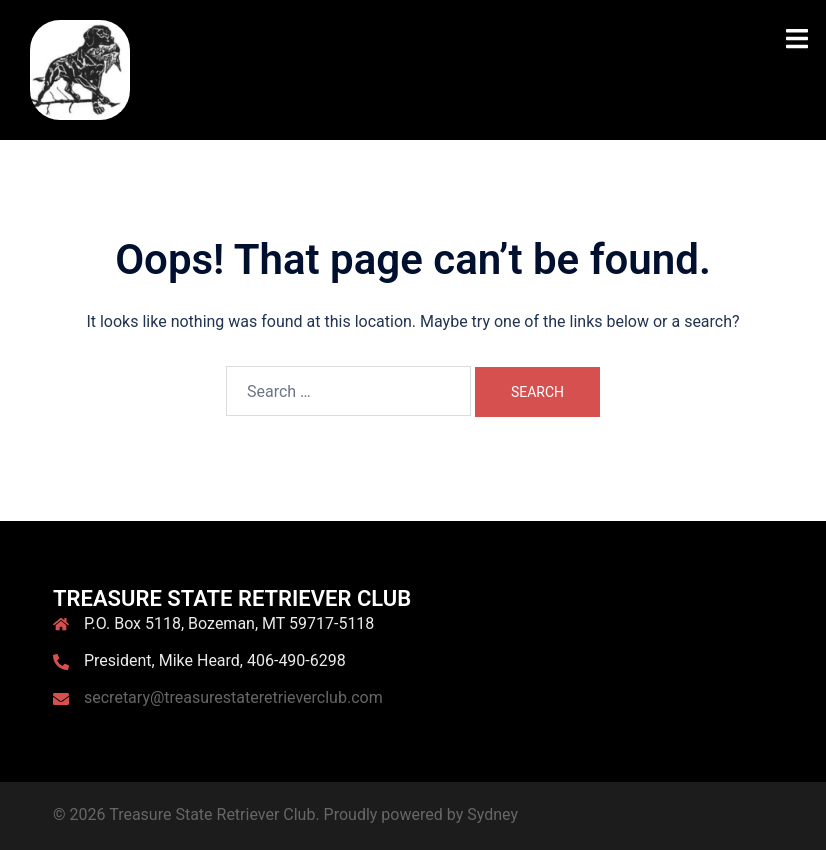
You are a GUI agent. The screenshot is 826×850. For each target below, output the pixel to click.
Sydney (492, 814)
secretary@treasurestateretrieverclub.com (233, 697)
